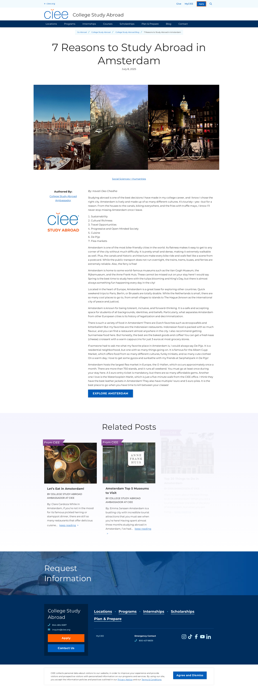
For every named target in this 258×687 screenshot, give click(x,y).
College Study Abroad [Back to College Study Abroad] (101, 32)
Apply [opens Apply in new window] (201, 4)
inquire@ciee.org (61, 629)
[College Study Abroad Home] (84, 14)
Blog (168, 23)
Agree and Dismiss (189, 675)
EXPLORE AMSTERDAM (110, 393)
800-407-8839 (146, 640)
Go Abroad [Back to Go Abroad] (82, 32)
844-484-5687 (59, 625)
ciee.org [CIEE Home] (51, 3)
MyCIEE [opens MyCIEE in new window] (189, 3)
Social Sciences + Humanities (129, 178)
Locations (51, 23)
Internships (89, 23)
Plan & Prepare (150, 23)
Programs (69, 23)
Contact (183, 23)
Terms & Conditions (151, 679)
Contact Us (66, 648)
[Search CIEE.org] (211, 4)
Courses (107, 23)
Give (178, 3)
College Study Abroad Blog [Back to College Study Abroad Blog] (127, 32)
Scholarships (127, 23)
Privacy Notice (125, 679)
